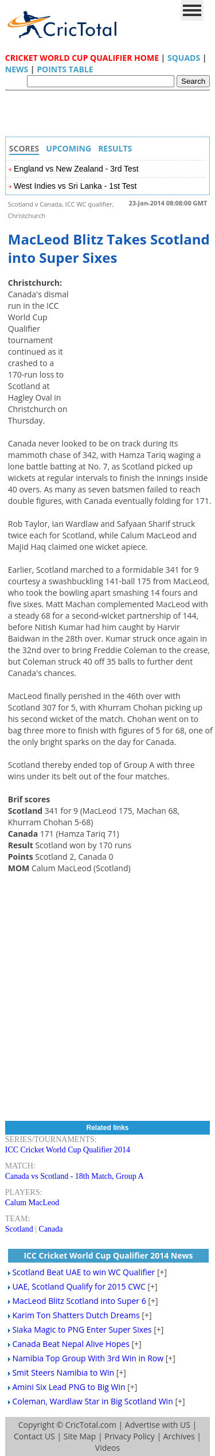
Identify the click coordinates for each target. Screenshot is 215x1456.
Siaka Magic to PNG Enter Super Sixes (81, 1329)
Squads (183, 57)
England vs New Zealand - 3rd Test (76, 168)
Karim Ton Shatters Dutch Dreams (75, 1315)
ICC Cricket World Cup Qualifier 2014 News (108, 1255)
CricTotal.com (90, 1424)
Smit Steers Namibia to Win (63, 1372)
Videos (107, 1447)
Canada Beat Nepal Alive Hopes (70, 1343)
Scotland (19, 1229)
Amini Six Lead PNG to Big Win (68, 1386)
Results (115, 148)
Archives (179, 1436)
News (16, 69)
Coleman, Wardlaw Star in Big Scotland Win (92, 1401)
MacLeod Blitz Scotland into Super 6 (79, 1300)
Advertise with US (157, 1424)
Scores (24, 148)
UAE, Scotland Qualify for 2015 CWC (78, 1286)
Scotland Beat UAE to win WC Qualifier (83, 1272)
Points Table (65, 69)
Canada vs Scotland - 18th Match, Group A (74, 1176)
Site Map (80, 1436)
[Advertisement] (111, 116)
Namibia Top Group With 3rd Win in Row (87, 1358)
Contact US (34, 1436)
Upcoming (68, 148)
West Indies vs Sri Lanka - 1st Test (75, 186)
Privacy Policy (129, 1436)
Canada (51, 1229)
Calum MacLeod (32, 1202)
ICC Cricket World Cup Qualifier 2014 (67, 1150)
